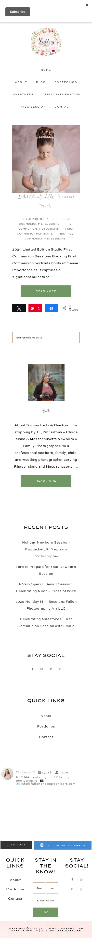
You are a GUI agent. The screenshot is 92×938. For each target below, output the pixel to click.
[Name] (39, 888)
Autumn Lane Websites (61, 930)
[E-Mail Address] (45, 900)
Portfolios (46, 726)
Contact (46, 737)
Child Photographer (39, 219)
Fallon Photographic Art (46, 41)
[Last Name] (52, 888)
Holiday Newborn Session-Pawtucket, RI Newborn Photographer (46, 549)
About (46, 411)
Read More (46, 291)
